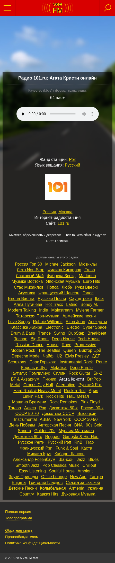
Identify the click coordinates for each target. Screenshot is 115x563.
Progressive (85, 345)
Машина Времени (29, 402)
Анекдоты (97, 321)
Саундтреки (80, 298)
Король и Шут (34, 367)
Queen (69, 350)
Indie (43, 310)
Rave (66, 345)
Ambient (85, 471)
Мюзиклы (88, 264)
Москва (65, 212)
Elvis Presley (77, 356)
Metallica (58, 367)
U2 (59, 356)
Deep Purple (81, 367)
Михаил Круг (39, 454)
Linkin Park (33, 396)
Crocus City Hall (38, 385)
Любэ (67, 287)
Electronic (55, 327)
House (52, 345)
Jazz (81, 459)
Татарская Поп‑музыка (37, 316)
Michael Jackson (60, 264)
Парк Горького (42, 362)
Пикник (49, 379)
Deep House (63, 339)
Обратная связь (18, 530)
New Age (78, 476)
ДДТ (96, 356)
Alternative (65, 385)
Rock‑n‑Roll (75, 391)
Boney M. (89, 304)
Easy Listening (32, 471)
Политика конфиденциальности (32, 543)
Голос (88, 293)
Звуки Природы (23, 476)
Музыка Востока (27, 281)
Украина (95, 488)
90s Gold (94, 425)
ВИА (78, 425)
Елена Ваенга (21, 298)
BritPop (94, 379)
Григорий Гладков (46, 482)
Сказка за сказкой (83, 482)
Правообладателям (22, 537)
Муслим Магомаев (76, 431)
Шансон (65, 459)
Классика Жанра (26, 327)
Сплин (59, 373)
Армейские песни (79, 316)
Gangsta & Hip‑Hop (81, 436)
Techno (21, 339)
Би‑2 (97, 373)
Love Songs (19, 321)
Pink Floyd (90, 402)
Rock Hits (55, 396)
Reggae (52, 436)
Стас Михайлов (28, 287)
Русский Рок (90, 385)
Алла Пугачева (28, 304)
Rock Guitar (79, 373)
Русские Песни (52, 298)
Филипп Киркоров (64, 270)
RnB (78, 442)
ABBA (45, 419)
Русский (72, 165)
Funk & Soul (67, 448)
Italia (99, 298)
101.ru (63, 223)
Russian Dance (29, 345)
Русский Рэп (59, 442)
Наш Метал (78, 396)
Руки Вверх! (86, 287)
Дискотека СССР (58, 413)
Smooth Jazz (27, 465)
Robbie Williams (48, 321)
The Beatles (49, 350)
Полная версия (18, 512)
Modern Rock (23, 350)
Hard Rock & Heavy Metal (37, 391)
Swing (59, 333)
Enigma (19, 482)
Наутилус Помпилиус (30, 373)
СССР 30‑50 (86, 419)
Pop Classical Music (60, 465)
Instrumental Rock (76, 362)
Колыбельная (53, 488)
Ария (93, 391)
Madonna (87, 276)
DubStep (76, 333)
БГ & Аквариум (25, 379)
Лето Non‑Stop (30, 270)
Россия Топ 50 (28, 264)
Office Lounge (54, 476)
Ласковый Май (29, 276)
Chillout (89, 465)
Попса (52, 287)
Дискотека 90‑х (27, 436)
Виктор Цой (90, 350)
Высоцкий (86, 413)
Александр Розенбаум (34, 459)
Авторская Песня (54, 425)
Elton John (75, 321)
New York (62, 419)
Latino (71, 304)
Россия (49, 212)
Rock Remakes (63, 402)
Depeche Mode (26, 356)
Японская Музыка (63, 281)
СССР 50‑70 (27, 413)
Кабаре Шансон (69, 454)
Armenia (76, 488)
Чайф (48, 356)
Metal (15, 385)
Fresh (89, 270)
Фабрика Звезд (61, 276)
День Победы (22, 425)
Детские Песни (22, 488)
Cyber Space (95, 327)
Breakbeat (96, 333)
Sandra (24, 431)
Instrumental (25, 419)
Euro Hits (91, 281)
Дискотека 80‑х (63, 408)
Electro (73, 327)
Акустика (26, 293)
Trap (89, 442)
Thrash (14, 408)
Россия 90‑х (92, 408)
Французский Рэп (36, 448)
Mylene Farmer (90, 310)
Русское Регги (31, 442)
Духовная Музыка (78, 494)
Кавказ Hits (47, 494)
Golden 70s (44, 431)
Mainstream (62, 310)
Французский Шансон (59, 293)
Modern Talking (22, 310)
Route (101, 362)
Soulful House (62, 471)
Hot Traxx (54, 304)
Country (27, 494)
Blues (94, 459)
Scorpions (17, 362)
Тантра (96, 476)
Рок (72, 159)
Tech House (89, 339)
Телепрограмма (18, 518)
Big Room (40, 339)
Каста (86, 448)
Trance (44, 333)
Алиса (30, 408)
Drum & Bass (23, 333)
